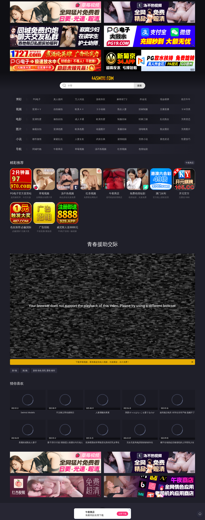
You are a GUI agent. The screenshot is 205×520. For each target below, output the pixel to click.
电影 (19, 119)
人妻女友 (79, 139)
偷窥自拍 (36, 129)
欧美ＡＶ (79, 109)
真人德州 (58, 99)
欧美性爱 (100, 119)
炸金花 (143, 99)
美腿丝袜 (122, 129)
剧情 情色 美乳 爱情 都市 (44, 370)
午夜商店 (58, 149)
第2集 (25, 370)
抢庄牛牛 (185, 99)
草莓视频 (79, 149)
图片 (19, 129)
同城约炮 (36, 149)
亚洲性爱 (36, 119)
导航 (19, 149)
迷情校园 (122, 139)
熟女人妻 (122, 109)
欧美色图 (79, 129)
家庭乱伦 (58, 139)
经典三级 (143, 119)
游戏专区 (100, 99)
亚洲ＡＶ (36, 109)
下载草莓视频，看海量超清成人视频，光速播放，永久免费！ (135, 362)
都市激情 (36, 139)
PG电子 (37, 99)
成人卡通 (79, 119)
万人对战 (79, 99)
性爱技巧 (185, 139)
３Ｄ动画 (100, 109)
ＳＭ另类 (185, 109)
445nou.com (102, 78)
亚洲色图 (58, 129)
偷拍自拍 (58, 119)
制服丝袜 (122, 119)
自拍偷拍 (58, 109)
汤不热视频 (100, 149)
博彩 (19, 99)
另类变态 (185, 119)
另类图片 (185, 129)
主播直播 (164, 109)
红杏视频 (122, 149)
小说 (19, 139)
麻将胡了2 (122, 99)
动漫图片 (100, 129)
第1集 (14, 370)
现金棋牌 (164, 99)
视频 (19, 109)
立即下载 (122, 513)
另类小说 (143, 139)
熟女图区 (164, 129)
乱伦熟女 (164, 119)
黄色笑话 (164, 139)
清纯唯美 (143, 129)
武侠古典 (100, 139)
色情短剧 (143, 149)
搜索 (139, 85)
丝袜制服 (143, 109)
